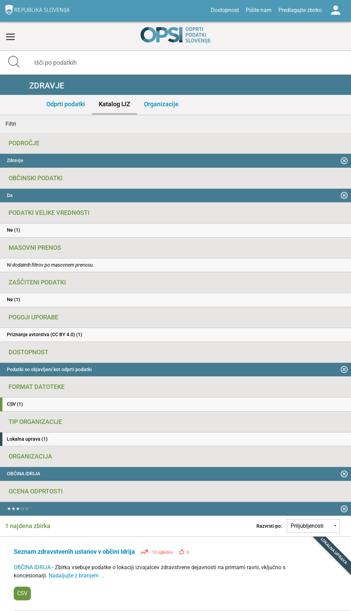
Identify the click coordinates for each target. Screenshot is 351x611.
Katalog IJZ (114, 104)
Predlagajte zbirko (300, 10)
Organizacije (161, 104)
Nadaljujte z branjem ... (76, 575)
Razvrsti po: (269, 526)
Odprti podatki (65, 104)
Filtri (10, 124)
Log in (335, 10)
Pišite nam (258, 10)
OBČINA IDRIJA (33, 567)
